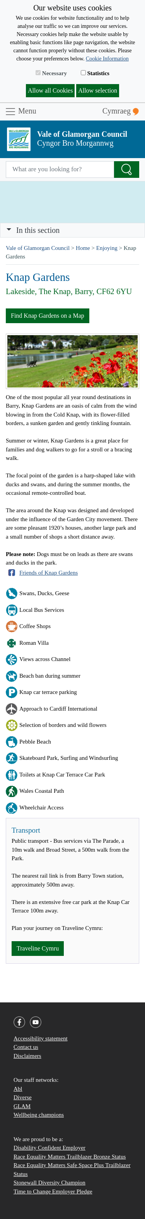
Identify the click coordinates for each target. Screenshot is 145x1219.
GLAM (22, 1106)
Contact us (26, 1047)
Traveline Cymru (38, 948)
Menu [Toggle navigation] (20, 111)
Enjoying (107, 248)
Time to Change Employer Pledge (53, 1191)
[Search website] (60, 169)
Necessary (51, 73)
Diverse (23, 1097)
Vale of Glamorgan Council (38, 248)
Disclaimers (27, 1056)
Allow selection (97, 90)
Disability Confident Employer (49, 1148)
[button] (8, 230)
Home (83, 248)
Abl (18, 1089)
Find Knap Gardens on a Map (47, 315)
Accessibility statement (41, 1038)
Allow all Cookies (50, 90)
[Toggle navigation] (72, 230)
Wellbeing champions (39, 1115)
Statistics (95, 73)
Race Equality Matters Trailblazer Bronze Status (70, 1157)
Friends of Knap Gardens (48, 573)
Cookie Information (107, 59)
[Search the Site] (126, 169)
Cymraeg (120, 111)
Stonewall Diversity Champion (49, 1182)
